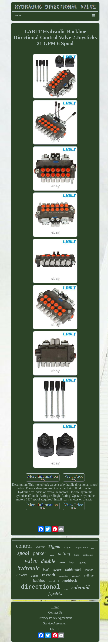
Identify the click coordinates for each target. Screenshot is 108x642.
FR (58, 629)
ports (62, 562)
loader (40, 547)
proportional (81, 547)
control (24, 546)
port (92, 548)
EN (52, 629)
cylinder (89, 575)
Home (55, 607)
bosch (52, 555)
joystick (57, 569)
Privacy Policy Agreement (55, 618)
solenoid (80, 587)
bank (46, 569)
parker (39, 553)
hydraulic (28, 568)
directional (40, 587)
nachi (52, 581)
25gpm (76, 555)
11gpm (54, 546)
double (48, 561)
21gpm (34, 576)
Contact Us (55, 612)
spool (23, 553)
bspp (72, 562)
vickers (22, 575)
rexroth (48, 574)
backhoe (39, 580)
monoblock (67, 580)
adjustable (76, 576)
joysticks (55, 593)
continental (88, 554)
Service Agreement (55, 623)
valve (31, 560)
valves (82, 562)
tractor (89, 569)
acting (64, 553)
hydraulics (63, 576)
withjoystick (73, 569)
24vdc (66, 589)
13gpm (67, 547)
